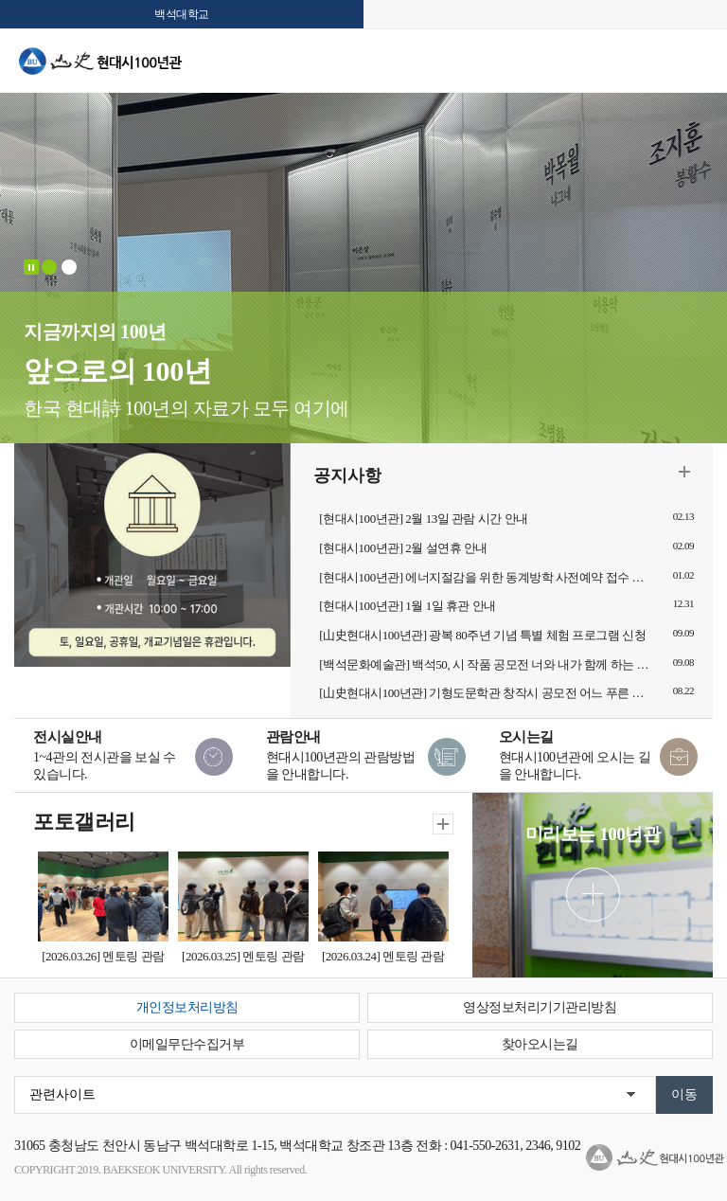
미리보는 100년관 (592, 834)
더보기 (684, 471)
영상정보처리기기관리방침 (539, 1007)
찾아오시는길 (540, 1044)
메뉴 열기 (698, 66)
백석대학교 (181, 14)
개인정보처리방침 (187, 1007)
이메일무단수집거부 (187, 1044)
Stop (31, 267)
